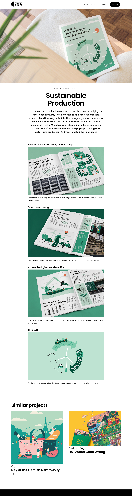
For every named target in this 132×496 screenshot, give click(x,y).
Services (103, 4)
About (93, 4)
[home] (16, 4)
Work (86, 4)
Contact (115, 4)
